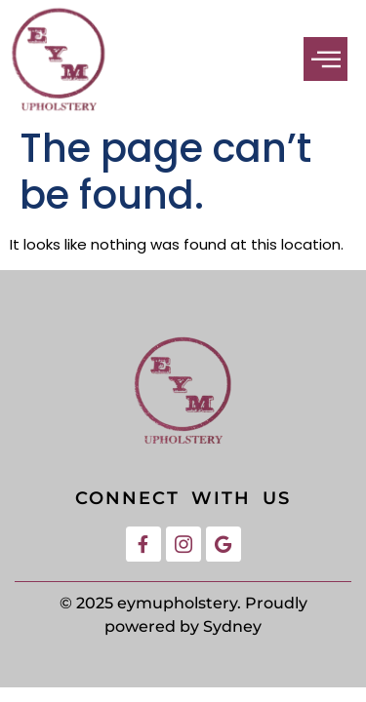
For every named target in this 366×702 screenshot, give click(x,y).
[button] (325, 59)
